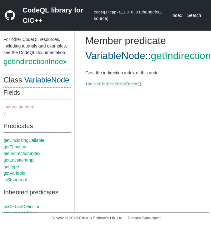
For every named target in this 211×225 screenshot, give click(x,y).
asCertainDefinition (21, 206)
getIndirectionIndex (35, 61)
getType (11, 166)
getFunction (14, 146)
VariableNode (46, 80)
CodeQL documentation (42, 52)
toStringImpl (15, 179)
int (88, 84)
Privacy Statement (144, 218)
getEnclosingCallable (23, 140)
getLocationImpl (18, 160)
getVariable (14, 173)
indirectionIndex (18, 106)
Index (176, 15)
